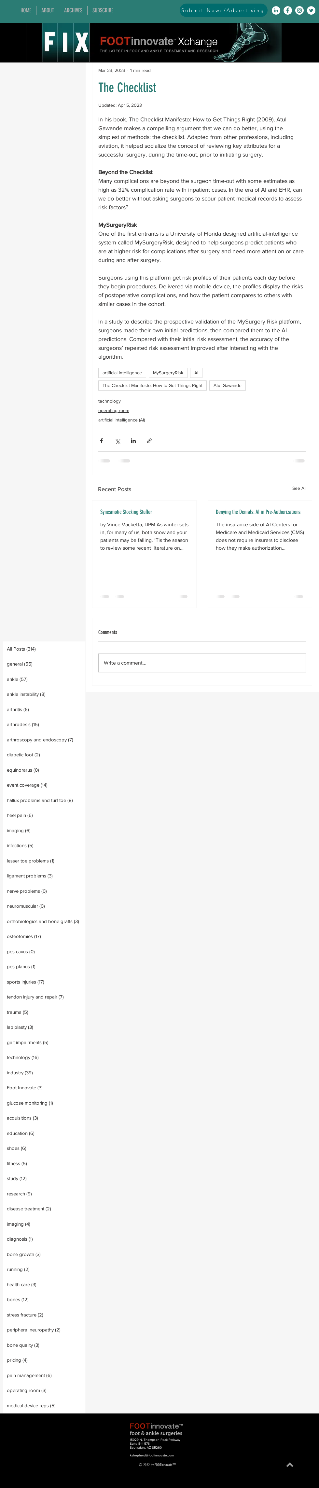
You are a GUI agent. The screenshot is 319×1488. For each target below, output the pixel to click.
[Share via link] (149, 441)
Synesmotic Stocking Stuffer (126, 512)
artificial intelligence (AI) (121, 419)
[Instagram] (299, 10)
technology (109, 401)
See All (299, 488)
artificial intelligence (122, 372)
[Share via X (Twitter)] (117, 441)
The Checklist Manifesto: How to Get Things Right (152, 385)
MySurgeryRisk (168, 372)
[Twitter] (311, 10)
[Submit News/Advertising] (224, 10)
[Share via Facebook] (101, 441)
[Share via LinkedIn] (133, 441)
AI (196, 372)
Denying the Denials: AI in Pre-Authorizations (258, 512)
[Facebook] (288, 10)
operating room (113, 410)
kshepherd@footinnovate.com (152, 1455)
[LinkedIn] (276, 10)
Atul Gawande (228, 385)
